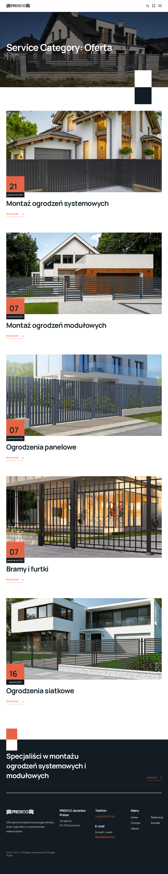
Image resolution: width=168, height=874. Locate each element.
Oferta (135, 828)
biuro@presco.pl (104, 836)
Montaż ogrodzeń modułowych (56, 325)
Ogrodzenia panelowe (41, 447)
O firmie (135, 823)
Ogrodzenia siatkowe (40, 690)
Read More (14, 214)
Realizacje (157, 817)
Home (134, 817)
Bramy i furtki (27, 569)
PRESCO (16, 852)
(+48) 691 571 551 (105, 816)
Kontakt (154, 777)
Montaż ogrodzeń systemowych (57, 203)
